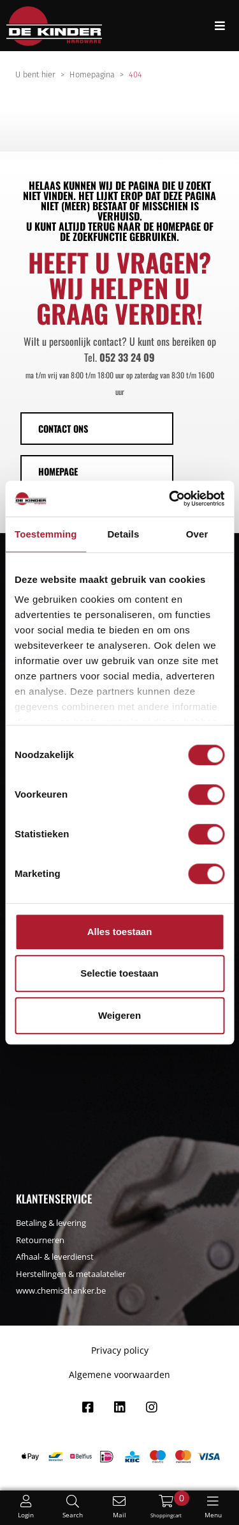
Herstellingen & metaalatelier (71, 1274)
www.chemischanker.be (61, 1290)
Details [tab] (123, 534)
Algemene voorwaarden (119, 1374)
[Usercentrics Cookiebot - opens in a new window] (170, 498)
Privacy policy (119, 1350)
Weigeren (119, 1015)
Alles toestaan (119, 931)
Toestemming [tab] (46, 534)
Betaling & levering (51, 1222)
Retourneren (40, 1240)
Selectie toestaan (119, 973)
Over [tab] (197, 534)
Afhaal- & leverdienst (55, 1256)
